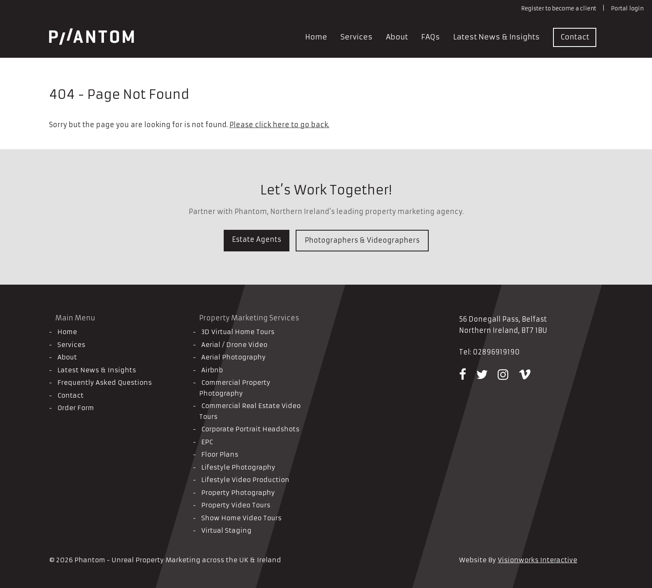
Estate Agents (256, 239)
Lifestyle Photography (238, 467)
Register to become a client (558, 8)
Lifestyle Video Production (245, 480)
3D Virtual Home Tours (237, 332)
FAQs (430, 37)
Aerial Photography (233, 357)
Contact (575, 37)
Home (316, 37)
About (397, 37)
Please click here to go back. (279, 125)
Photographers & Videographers (362, 240)
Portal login (627, 8)
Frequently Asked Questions (104, 382)
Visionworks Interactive (537, 560)
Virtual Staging (226, 530)
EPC (207, 442)
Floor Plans (219, 454)
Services (357, 37)
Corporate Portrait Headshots (250, 429)
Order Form (75, 408)
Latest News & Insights (496, 37)
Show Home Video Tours (241, 518)
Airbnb (212, 370)
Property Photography (238, 493)
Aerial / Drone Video (234, 345)
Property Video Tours (235, 505)
